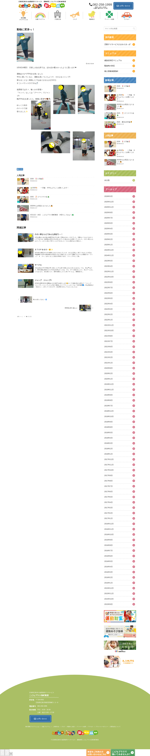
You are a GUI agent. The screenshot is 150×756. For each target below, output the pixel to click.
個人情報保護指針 (111, 71)
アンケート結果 (81, 726)
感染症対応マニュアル (113, 60)
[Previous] (2, 752)
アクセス (90, 726)
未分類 (19, 169)
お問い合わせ (123, 6)
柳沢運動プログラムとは (32, 726)
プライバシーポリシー (101, 726)
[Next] (7, 752)
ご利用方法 (56, 726)
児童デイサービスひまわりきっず (117, 44)
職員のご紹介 (71, 726)
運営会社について (115, 726)
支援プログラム (46, 726)
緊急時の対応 (109, 66)
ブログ (63, 726)
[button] (134, 29)
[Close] (11, 754)
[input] (120, 28)
